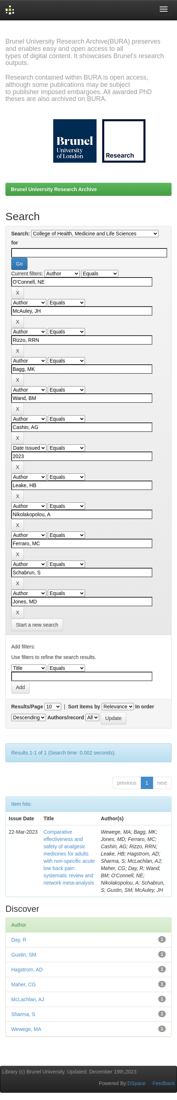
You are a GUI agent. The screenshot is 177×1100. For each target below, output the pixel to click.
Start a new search (37, 625)
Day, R (18, 940)
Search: (20, 233)
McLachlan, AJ (27, 999)
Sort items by (84, 706)
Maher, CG (23, 984)
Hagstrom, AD (27, 969)
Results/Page (27, 706)
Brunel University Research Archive (54, 189)
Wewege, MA (26, 1029)
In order (144, 706)
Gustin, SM (23, 955)
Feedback (164, 1083)
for (14, 243)
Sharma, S (23, 1014)
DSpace (136, 1083)
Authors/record (65, 717)
